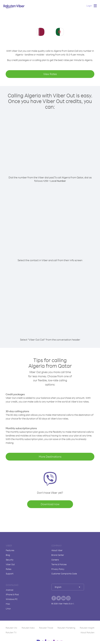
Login (89, 5)
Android (9, 590)
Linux (8, 608)
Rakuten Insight (87, 627)
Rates (8, 569)
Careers (55, 559)
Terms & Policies (59, 564)
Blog (8, 555)
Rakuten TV (11, 632)
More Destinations (50, 456)
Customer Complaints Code (64, 573)
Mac (8, 604)
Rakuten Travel (46, 627)
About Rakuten (87, 632)
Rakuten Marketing (66, 627)
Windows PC (11, 599)
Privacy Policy (57, 569)
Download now (50, 504)
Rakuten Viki (11, 627)
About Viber (57, 550)
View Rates (50, 74)
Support (9, 573)
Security (9, 559)
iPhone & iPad (12, 594)
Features (10, 550)
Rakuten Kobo (28, 627)
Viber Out (10, 564)
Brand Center (57, 555)
